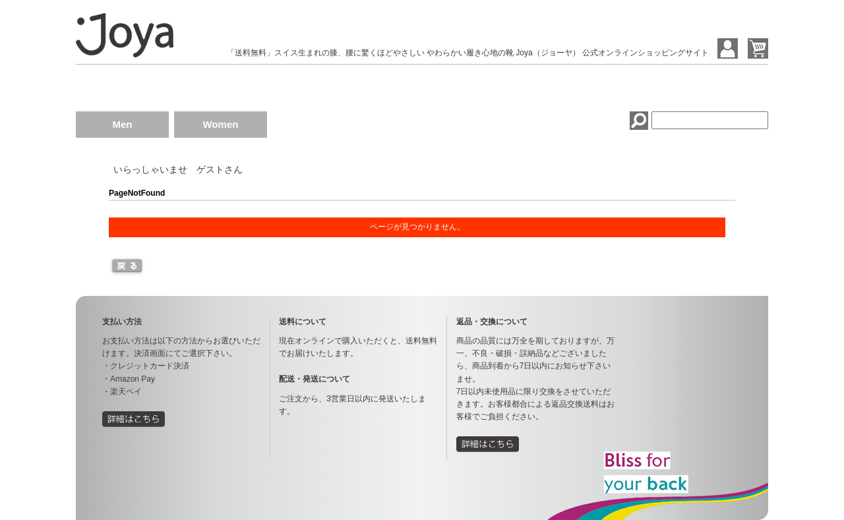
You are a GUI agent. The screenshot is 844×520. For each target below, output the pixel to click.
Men (123, 124)
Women (221, 124)
